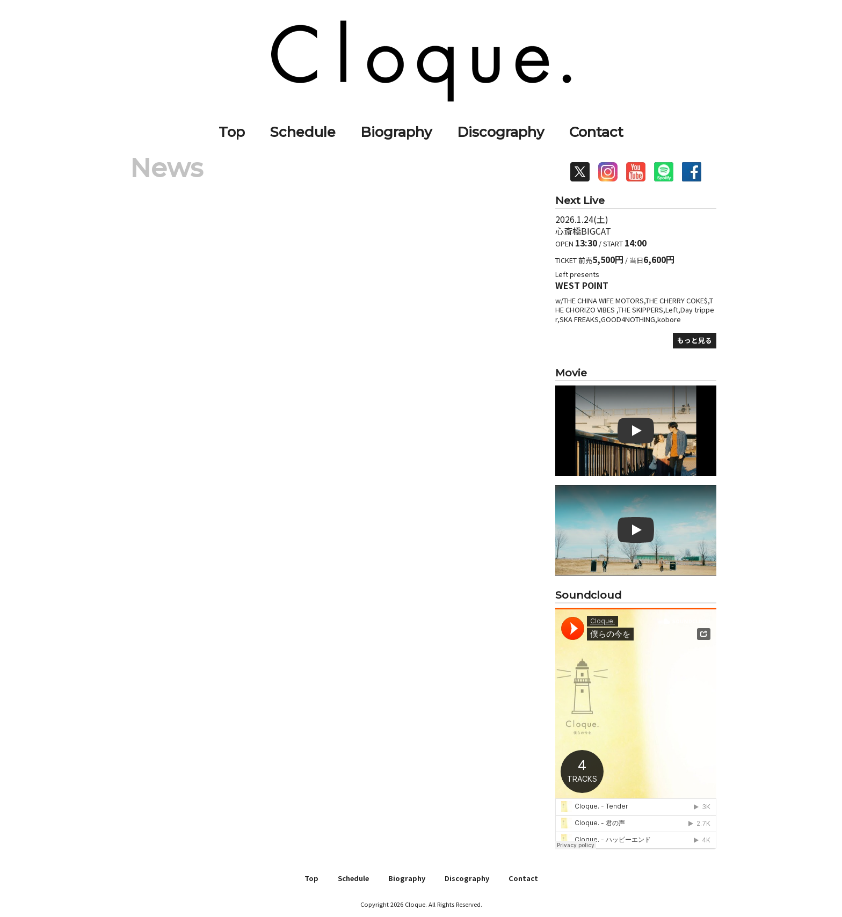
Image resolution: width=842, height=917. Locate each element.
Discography (500, 131)
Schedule (303, 131)
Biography (396, 131)
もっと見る (694, 340)
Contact (596, 131)
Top (232, 131)
